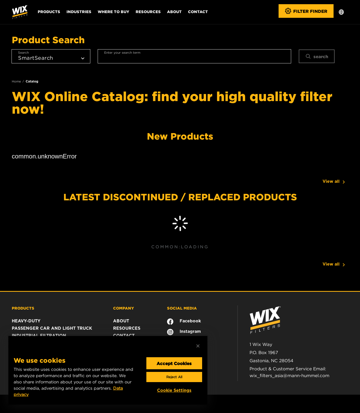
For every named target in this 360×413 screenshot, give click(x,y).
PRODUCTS (23, 308)
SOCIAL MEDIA (182, 308)
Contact (198, 11)
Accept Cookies (174, 363)
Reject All (174, 377)
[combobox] (194, 56)
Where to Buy (113, 11)
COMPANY (123, 308)
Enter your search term (122, 52)
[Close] (198, 346)
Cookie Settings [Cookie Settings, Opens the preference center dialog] (174, 390)
